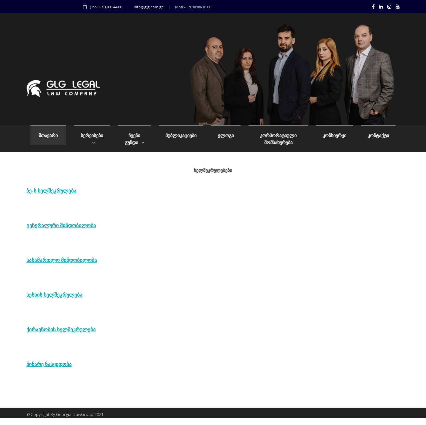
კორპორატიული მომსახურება (278, 139)
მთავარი (48, 135)
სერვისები (92, 139)
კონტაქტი (378, 135)
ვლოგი (226, 135)
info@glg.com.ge (149, 6)
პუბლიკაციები (180, 135)
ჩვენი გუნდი (134, 139)
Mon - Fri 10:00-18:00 (193, 6)
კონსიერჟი (334, 135)
